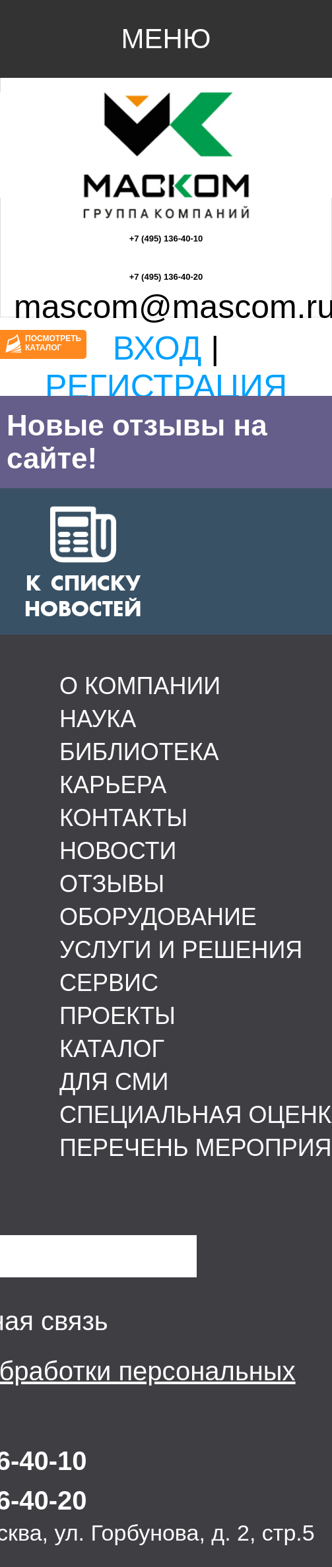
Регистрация (166, 386)
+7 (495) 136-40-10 (166, 238)
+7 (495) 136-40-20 (166, 277)
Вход (157, 348)
